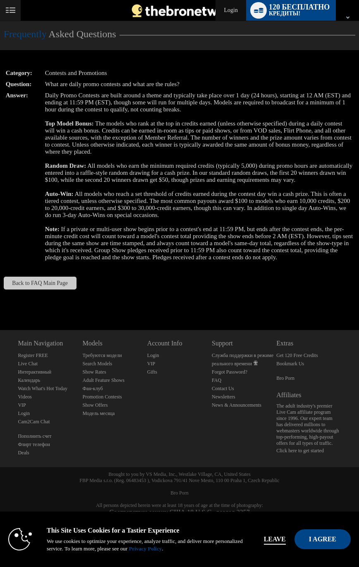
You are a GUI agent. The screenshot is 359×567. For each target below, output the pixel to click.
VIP (22, 405)
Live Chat (28, 364)
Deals (23, 453)
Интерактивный (34, 372)
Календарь (29, 380)
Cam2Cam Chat (34, 422)
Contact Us (223, 388)
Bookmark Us (290, 364)
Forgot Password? (229, 372)
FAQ (216, 380)
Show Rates (94, 372)
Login (230, 10)
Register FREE (33, 355)
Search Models (97, 364)
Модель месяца (99, 413)
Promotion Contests (102, 397)
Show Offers (95, 405)
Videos (24, 397)
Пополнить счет (34, 436)
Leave (275, 539)
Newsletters (223, 397)
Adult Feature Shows (103, 380)
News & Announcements (236, 405)
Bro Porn (285, 378)
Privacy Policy (145, 548)
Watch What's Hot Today (42, 388)
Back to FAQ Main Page (40, 283)
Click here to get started (300, 451)
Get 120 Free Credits (297, 355)
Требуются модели (102, 355)
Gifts (152, 372)
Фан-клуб (93, 388)
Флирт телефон (34, 444)
